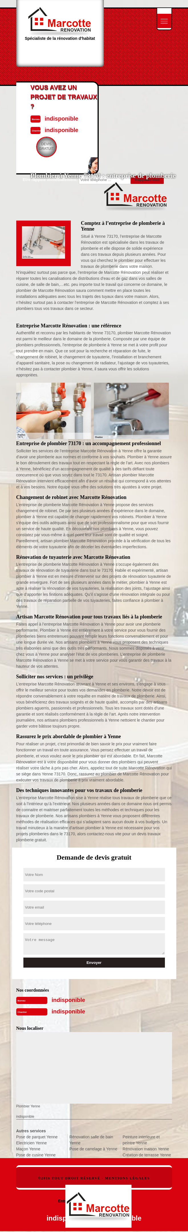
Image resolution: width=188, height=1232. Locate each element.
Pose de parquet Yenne (37, 1137)
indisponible (68, 1000)
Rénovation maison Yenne (146, 1149)
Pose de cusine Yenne (36, 1155)
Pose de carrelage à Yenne (93, 1149)
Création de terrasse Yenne (147, 1155)
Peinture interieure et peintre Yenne (141, 1140)
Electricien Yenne (31, 1143)
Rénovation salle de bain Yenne (91, 1140)
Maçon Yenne (28, 1149)
